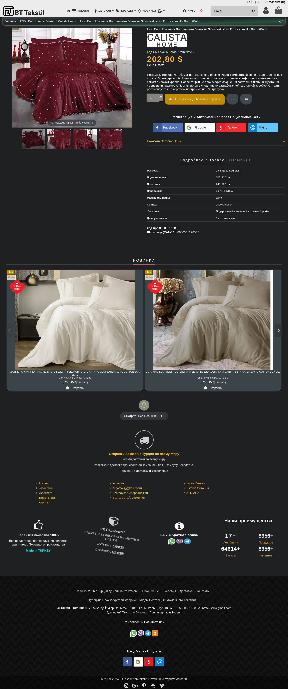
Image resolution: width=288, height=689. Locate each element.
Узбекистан (46, 493)
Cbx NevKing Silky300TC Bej (212, 377)
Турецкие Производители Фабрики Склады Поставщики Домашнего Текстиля (142, 600)
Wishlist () (274, 2)
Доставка (186, 591)
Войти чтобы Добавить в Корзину (194, 99)
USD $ (253, 2)
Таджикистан (48, 497)
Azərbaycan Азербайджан (130, 493)
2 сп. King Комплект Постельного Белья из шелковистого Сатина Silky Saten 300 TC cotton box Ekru (75, 373)
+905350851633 (185, 608)
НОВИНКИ (144, 260)
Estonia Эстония (197, 488)
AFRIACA (192, 493)
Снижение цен (151, 591)
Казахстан (46, 488)
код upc (152, 228)
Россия (43, 483)
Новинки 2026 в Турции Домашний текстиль (106, 591)
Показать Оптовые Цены (216, 141)
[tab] (216, 142)
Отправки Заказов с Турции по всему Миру (144, 454)
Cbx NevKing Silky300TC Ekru (75, 377)
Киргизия (45, 502)
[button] (82, 11)
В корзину (75, 388)
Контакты (202, 591)
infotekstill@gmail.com (216, 608)
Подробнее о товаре (202, 160)
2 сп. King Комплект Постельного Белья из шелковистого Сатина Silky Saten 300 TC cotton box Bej (213, 371)
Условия (170, 591)
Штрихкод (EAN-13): (161, 232)
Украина (118, 483)
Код (149, 52)
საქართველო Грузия (127, 488)
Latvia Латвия (195, 483)
